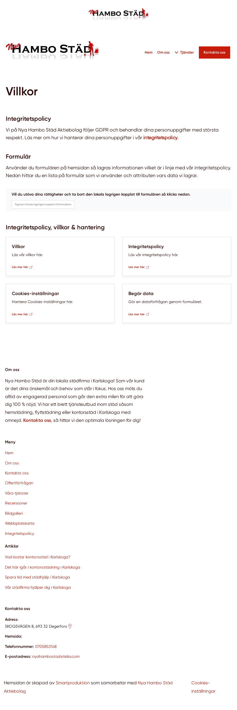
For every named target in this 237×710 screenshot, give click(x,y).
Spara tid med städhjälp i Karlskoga (37, 577)
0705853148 (46, 646)
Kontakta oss (17, 473)
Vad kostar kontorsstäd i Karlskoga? (37, 557)
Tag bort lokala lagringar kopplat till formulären (43, 204)
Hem (148, 52)
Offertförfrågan (19, 483)
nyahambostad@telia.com (56, 656)
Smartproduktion (73, 682)
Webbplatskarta (19, 523)
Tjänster (187, 52)
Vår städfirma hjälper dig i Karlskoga (38, 587)
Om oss (163, 52)
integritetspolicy (161, 137)
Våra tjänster (16, 493)
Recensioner (16, 503)
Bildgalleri (14, 513)
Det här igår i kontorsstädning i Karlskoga (42, 567)
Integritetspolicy (19, 533)
